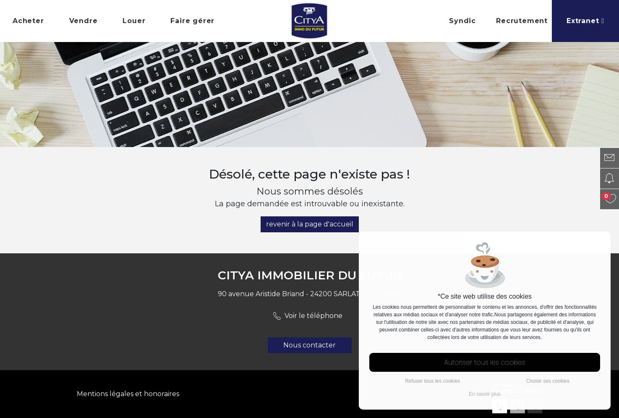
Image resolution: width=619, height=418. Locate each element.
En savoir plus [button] (484, 394)
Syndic (462, 21)
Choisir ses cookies (547, 381)
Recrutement (522, 21)
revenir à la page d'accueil (309, 224)
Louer (134, 21)
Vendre (83, 21)
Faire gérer (192, 21)
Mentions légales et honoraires (128, 394)
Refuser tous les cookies (432, 381)
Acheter (28, 21)
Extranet (585, 21)
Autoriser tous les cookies (484, 362)
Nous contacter (309, 345)
